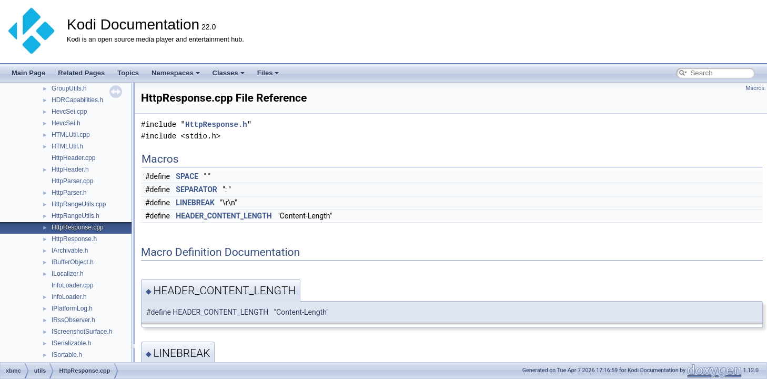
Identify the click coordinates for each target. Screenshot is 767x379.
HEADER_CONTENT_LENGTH (223, 216)
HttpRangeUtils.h (75, 216)
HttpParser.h (69, 192)
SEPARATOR (196, 189)
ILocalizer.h (68, 273)
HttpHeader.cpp (73, 158)
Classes (229, 73)
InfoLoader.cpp (72, 285)
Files (268, 73)
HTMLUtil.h (67, 146)
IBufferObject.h (73, 262)
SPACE (187, 176)
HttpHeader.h (70, 169)
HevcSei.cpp (69, 111)
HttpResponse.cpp (78, 227)
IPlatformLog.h (72, 308)
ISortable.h (67, 354)
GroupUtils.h (69, 88)
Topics (128, 73)
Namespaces (176, 73)
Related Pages (81, 73)
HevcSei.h (66, 123)
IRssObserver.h (73, 320)
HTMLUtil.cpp (71, 134)
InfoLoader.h (69, 297)
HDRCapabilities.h (77, 100)
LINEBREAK (195, 202)
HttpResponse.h (74, 239)
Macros (754, 88)
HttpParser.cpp (72, 181)
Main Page (28, 73)
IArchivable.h (70, 250)
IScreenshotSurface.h (82, 331)
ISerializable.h (71, 343)
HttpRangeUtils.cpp (79, 204)
